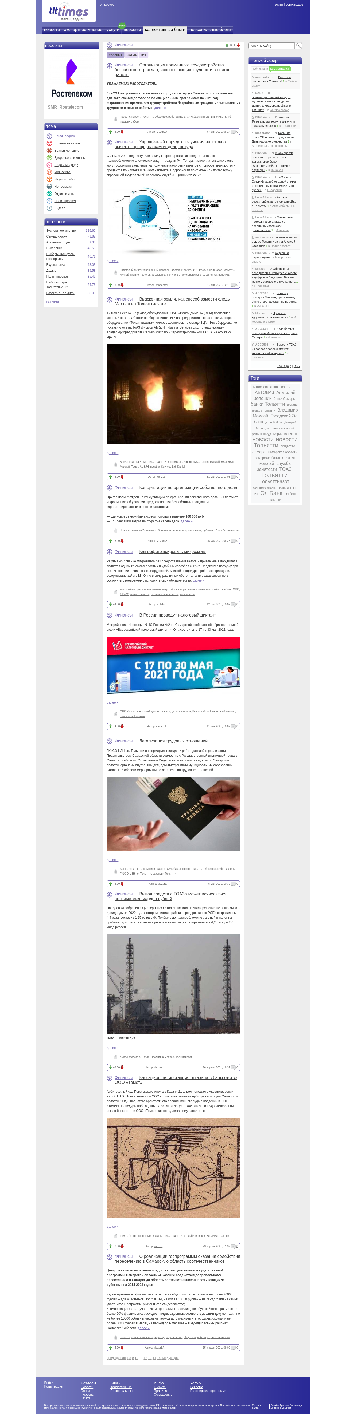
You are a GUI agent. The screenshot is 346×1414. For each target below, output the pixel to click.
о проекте (107, 4)
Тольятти (197, 868)
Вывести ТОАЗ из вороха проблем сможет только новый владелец (274, 349)
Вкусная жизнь (57, 265)
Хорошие (115, 55)
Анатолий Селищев (193, 1235)
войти (278, 4)
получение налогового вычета (185, 274)
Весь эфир (284, 366)
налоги (166, 711)
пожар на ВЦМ (136, 461)
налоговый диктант (148, 711)
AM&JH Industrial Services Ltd (158, 466)
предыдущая (116, 1358)
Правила (160, 1391)
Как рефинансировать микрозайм (172, 551)
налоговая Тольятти (221, 269)
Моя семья (63, 172)
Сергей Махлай (210, 461)
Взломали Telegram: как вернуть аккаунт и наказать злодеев (273, 121)
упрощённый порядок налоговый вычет (167, 269)
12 (145, 1358)
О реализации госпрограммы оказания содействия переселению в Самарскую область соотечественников (177, 1258)
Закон (123, 868)
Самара (259, 452)
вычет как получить (218, 274)
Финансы (124, 65)
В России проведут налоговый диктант (177, 615)
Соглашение (163, 1394)
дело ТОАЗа (273, 422)
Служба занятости (198, 116)
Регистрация (53, 1386)
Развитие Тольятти (60, 293)
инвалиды (217, 116)
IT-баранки (54, 248)
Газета (86, 1398)
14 (154, 1358)
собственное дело (166, 530)
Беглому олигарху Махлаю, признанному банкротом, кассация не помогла (274, 297)
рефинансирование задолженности (173, 594)
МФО (236, 589)
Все (143, 55)
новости (52, 29)
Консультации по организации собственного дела (188, 487)
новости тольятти (142, 1337)
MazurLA (161, 131)
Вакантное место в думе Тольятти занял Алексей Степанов (274, 241)
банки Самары (285, 399)
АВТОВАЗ (264, 392)
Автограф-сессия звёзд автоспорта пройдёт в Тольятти (275, 201)
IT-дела (60, 208)
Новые (132, 55)
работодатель (176, 116)
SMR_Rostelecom (65, 107)
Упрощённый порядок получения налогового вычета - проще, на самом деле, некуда (171, 144)
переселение (174, 1337)
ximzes (161, 476)
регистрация (295, 4)
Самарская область (282, 452)
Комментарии (279, 68)
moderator (162, 284)
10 (136, 1358)
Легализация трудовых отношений (173, 741)
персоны (132, 29)
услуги (113, 29)
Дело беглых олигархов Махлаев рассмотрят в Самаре (275, 333)
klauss (260, 268)
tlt (294, 386)
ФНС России (200, 269)
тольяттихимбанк (264, 487)
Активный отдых (58, 242)
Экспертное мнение (61, 230)
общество (161, 116)
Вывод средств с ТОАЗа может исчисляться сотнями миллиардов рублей (170, 896)
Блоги (85, 1391)
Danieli (181, 466)
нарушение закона (154, 868)
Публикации (260, 68)
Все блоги (52, 302)
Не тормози (63, 186)
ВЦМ (123, 461)
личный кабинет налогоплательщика (142, 274)
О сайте (160, 1387)
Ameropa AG (191, 461)
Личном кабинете (155, 170)
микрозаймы (127, 589)
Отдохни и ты (65, 194)
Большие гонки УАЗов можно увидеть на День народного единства (273, 137)
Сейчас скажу (56, 236)
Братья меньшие (67, 150)
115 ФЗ (124, 594)
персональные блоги (210, 29)
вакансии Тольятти (164, 873)
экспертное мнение (83, 29)
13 (149, 1358)
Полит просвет (65, 201)
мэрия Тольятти (285, 434)
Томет (134, 466)
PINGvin (261, 117)
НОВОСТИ (263, 439)
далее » (160, 108)
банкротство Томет (140, 1235)
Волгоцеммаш (173, 461)
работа (201, 1337)
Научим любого (66, 179)
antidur (161, 604)
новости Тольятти (142, 116)
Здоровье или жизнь (70, 158)
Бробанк (226, 589)
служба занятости (218, 1337)
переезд (159, 1337)
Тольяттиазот (155, 461)
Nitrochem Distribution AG (271, 387)
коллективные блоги (165, 29)
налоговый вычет (130, 269)
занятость (135, 868)
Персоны (87, 1394)
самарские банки (267, 458)
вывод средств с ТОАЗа (134, 1057)
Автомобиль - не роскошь (269, 145)
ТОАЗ (285, 469)
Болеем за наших (67, 143)
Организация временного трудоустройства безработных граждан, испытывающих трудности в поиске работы (172, 70)
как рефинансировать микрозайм (199, 589)
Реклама (196, 1387)
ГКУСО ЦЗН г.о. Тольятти (135, 873)
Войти (48, 1383)
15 (159, 1358)
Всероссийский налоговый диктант (213, 711)
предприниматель (190, 530)
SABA (259, 92)
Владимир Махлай (162, 1057)
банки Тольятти (139, 594)
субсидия (208, 530)
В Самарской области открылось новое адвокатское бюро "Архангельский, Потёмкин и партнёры (272, 161)
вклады (292, 404)
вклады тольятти (263, 410)
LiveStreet (285, 1408)
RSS (297, 366)
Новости (125, 530)
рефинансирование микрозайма (157, 589)
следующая (169, 1358)
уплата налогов (181, 711)
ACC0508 (261, 293)
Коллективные (121, 1387)
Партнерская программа (208, 1391)
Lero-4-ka (262, 197)
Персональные (121, 1391)
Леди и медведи (66, 165)
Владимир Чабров (217, 1235)
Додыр (51, 270)
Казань (157, 1235)
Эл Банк (271, 493)
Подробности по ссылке (188, 170)
